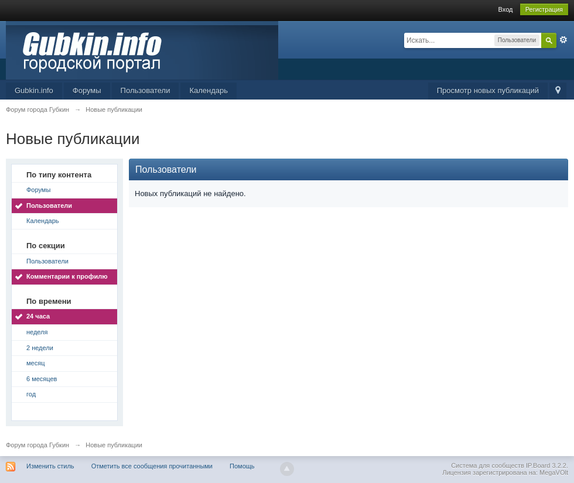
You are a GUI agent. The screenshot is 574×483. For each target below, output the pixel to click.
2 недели (39, 347)
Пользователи (145, 90)
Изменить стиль (50, 466)
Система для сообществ (487, 465)
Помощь (242, 466)
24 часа (38, 316)
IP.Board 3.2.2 (546, 465)
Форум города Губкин (37, 444)
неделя (37, 331)
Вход (505, 9)
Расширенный (563, 39)
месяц (35, 362)
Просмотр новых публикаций (488, 90)
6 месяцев (41, 378)
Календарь (208, 90)
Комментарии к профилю (67, 276)
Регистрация (544, 9)
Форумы (87, 90)
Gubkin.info (34, 90)
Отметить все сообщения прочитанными (152, 466)
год (31, 394)
